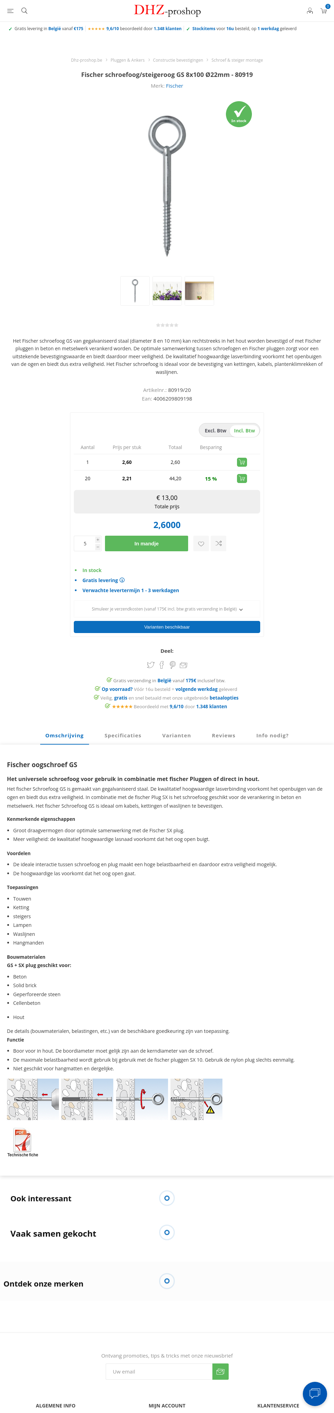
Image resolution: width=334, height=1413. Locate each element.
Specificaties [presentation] (123, 723)
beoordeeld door (144, 29)
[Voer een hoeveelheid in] (84, 543)
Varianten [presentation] (176, 723)
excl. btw (216, 430)
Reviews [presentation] (224, 723)
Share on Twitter (151, 653)
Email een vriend (183, 653)
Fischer (174, 85)
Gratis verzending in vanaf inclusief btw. (169, 668)
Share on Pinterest (172, 653)
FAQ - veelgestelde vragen (278, 1408)
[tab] (64, 723)
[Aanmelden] (159, 1359)
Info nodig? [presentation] (272, 723)
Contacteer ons (55, 1408)
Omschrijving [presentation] (64, 723)
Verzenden (220, 1359)
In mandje (146, 543)
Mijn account (167, 1408)
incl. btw (244, 430)
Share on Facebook (162, 653)
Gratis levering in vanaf (49, 29)
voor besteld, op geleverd (244, 29)
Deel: (167, 638)
